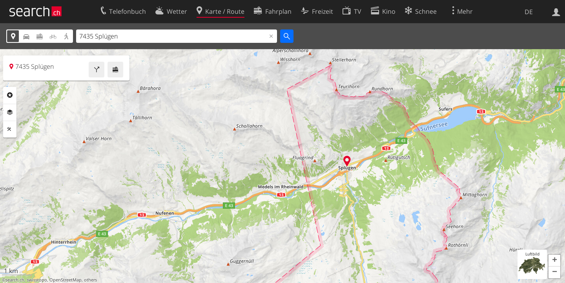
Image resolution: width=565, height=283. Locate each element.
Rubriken (9, 95)
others (90, 280)
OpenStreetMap (65, 280)
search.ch (14, 280)
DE (529, 11)
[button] (554, 260)
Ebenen (9, 112)
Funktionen (9, 129)
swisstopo (37, 280)
